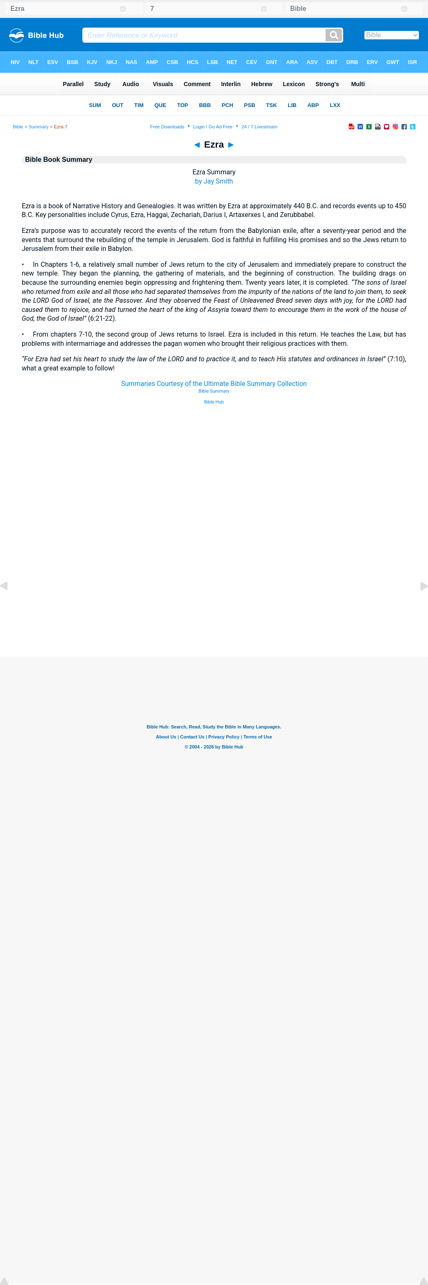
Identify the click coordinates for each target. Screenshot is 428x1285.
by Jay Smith (214, 181)
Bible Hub (214, 402)
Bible (18, 126)
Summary (38, 126)
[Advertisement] (214, 605)
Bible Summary (214, 391)
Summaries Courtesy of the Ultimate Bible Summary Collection (214, 384)
